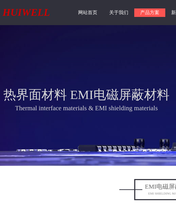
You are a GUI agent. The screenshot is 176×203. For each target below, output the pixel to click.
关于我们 (118, 12)
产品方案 (149, 12)
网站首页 (87, 12)
